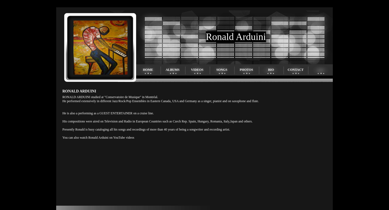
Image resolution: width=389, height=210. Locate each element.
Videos (197, 70)
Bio (271, 70)
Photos (246, 70)
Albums (172, 70)
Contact (296, 70)
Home (148, 70)
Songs (221, 70)
